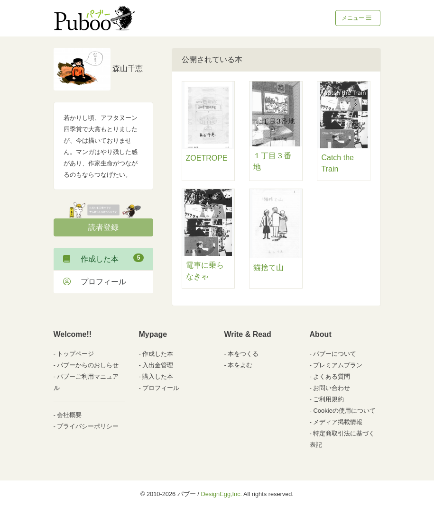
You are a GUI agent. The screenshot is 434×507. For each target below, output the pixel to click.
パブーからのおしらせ (88, 365)
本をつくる (243, 353)
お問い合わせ (331, 387)
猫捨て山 (268, 267)
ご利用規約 (328, 399)
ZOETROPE (207, 158)
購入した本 (157, 376)
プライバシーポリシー (88, 426)
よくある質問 (331, 376)
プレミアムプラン (337, 365)
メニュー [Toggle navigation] (356, 18)
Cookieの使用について (344, 410)
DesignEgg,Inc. (221, 494)
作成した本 (103, 258)
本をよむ (240, 365)
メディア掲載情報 (337, 422)
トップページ (75, 353)
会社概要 (69, 414)
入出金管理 (157, 365)
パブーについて (334, 353)
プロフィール (94, 282)
